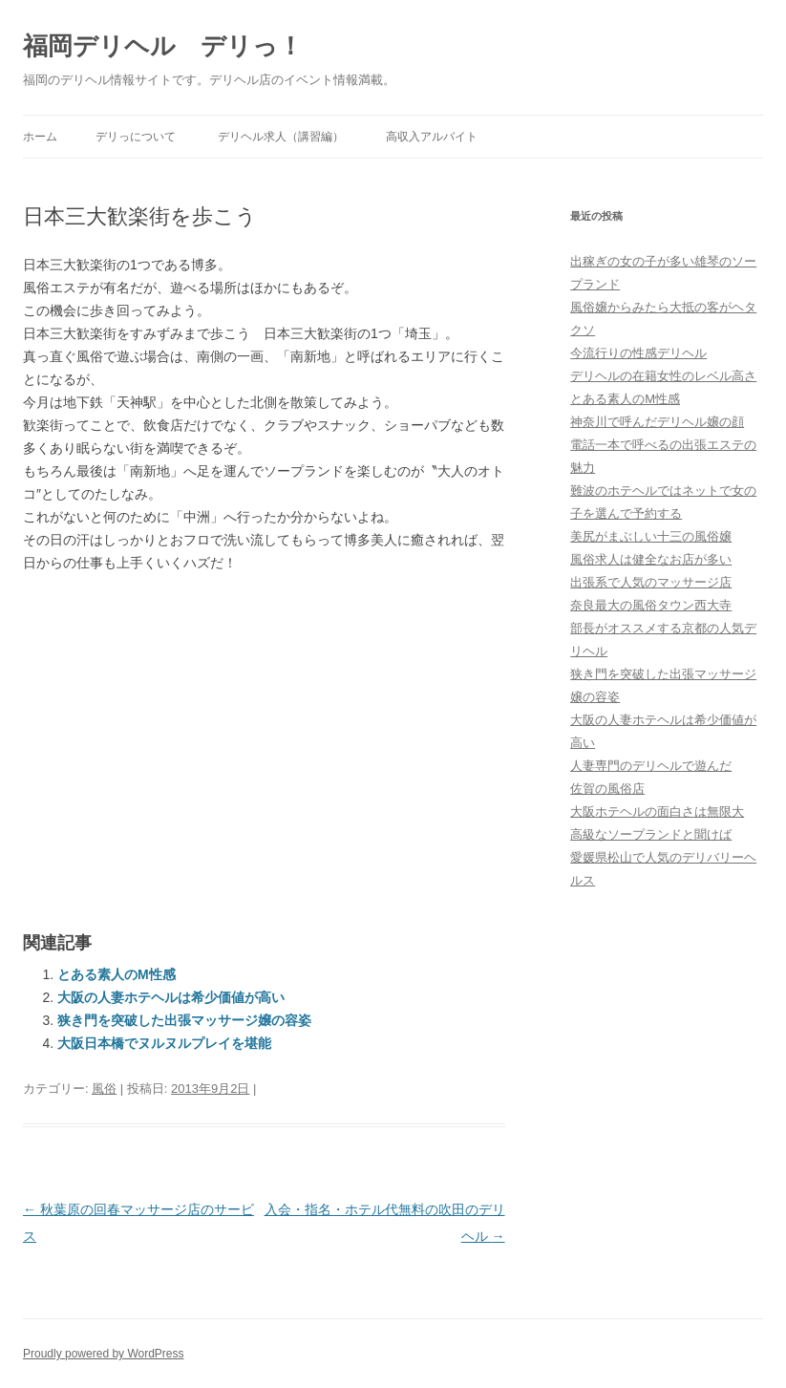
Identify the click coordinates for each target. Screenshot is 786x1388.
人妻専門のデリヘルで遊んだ (651, 765)
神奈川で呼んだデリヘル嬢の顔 (657, 422)
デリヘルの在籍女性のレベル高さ (663, 376)
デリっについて (136, 136)
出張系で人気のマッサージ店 (651, 582)
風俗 (104, 1088)
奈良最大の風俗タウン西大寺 (651, 605)
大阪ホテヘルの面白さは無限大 (657, 811)
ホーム (40, 136)
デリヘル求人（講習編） (281, 136)
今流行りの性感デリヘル (638, 353)
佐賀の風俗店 (607, 788)
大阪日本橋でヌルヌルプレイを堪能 (164, 1043)
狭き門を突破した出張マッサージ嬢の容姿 (184, 1020)
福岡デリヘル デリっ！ (163, 46)
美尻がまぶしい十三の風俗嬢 (651, 536)
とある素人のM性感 (116, 974)
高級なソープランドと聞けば (651, 834)
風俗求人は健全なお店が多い (651, 559)
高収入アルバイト (432, 136)
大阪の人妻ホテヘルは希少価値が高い (171, 997)
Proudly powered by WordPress (103, 1353)
